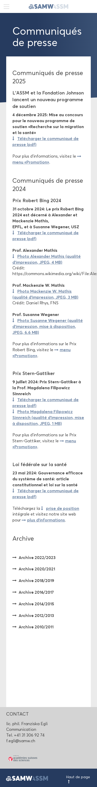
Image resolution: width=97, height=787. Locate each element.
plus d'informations (46, 520)
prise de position (62, 508)
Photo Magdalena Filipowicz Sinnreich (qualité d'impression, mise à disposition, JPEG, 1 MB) (48, 417)
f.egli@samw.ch (20, 740)
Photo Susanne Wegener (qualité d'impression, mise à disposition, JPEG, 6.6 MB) (47, 326)
